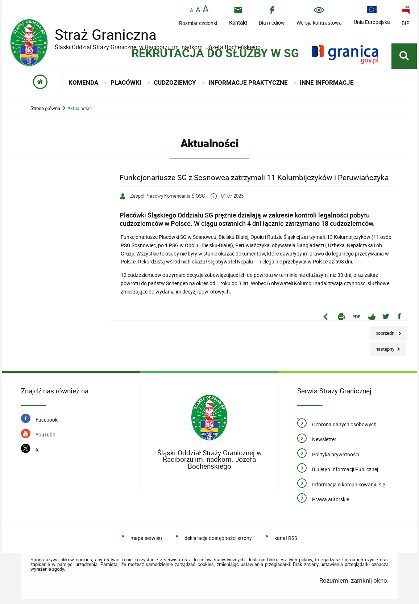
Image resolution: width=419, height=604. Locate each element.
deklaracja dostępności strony (218, 538)
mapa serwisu (146, 538)
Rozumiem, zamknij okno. (354, 580)
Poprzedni (383, 331)
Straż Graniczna (100, 34)
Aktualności (79, 108)
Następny (382, 347)
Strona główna (45, 108)
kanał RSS (285, 538)
